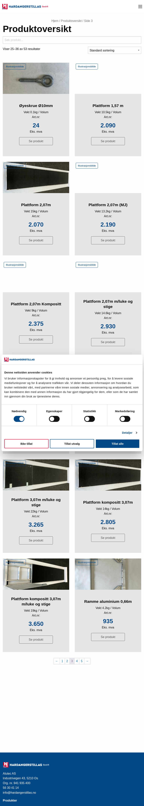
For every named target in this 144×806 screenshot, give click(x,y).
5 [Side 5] (81, 661)
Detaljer (127, 432)
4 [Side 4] (77, 661)
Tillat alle (118, 443)
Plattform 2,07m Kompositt (36, 304)
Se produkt (36, 141)
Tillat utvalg (72, 443)
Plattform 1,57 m (108, 105)
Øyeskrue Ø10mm (36, 105)
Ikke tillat (26, 443)
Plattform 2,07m (36, 205)
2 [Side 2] (67, 661)
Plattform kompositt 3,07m (108, 502)
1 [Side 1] (62, 661)
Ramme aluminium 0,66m (108, 601)
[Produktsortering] (114, 50)
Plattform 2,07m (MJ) (108, 205)
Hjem (54, 20)
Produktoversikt (71, 20)
